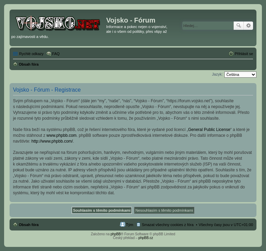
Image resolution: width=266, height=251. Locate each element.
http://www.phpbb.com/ (52, 141)
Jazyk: (217, 74)
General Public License (209, 129)
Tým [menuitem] (129, 225)
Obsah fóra (29, 225)
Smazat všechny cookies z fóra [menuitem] (168, 225)
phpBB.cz (145, 238)
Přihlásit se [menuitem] (244, 54)
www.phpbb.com (61, 135)
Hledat (239, 26)
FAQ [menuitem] (56, 54)
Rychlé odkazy (31, 54)
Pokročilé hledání (248, 26)
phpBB (116, 234)
